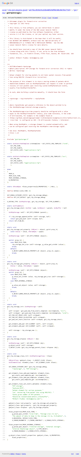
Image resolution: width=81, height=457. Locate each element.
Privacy (18, 454)
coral (4, 10)
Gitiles (12, 454)
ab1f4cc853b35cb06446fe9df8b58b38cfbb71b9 (49, 10)
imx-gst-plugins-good (17, 10)
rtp (3, 13)
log (49, 18)
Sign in (77, 3)
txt (72, 454)
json (77, 454)
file (44, 18)
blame (55, 18)
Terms (24, 454)
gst (75, 10)
